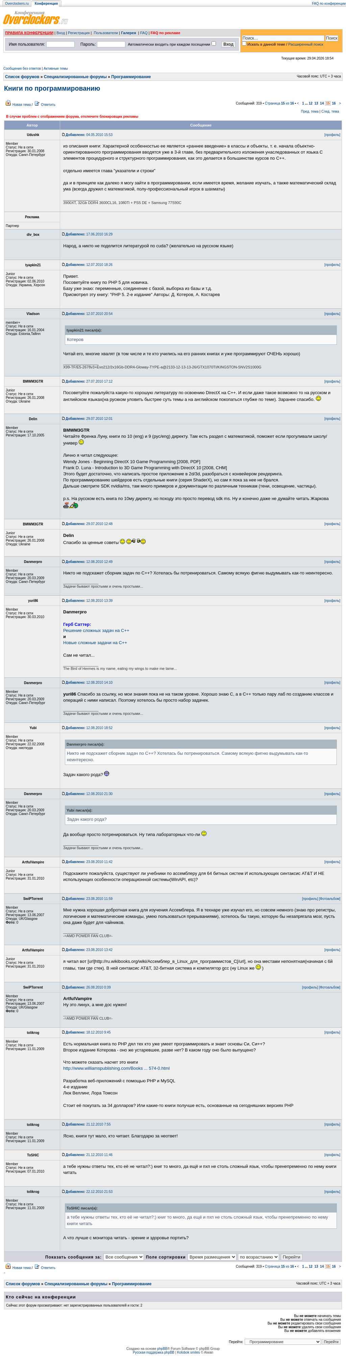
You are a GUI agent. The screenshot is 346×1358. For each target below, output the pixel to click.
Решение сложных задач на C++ (96, 630)
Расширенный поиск (305, 44)
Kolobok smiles (188, 1352)
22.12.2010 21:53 (89, 1192)
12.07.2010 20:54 (89, 314)
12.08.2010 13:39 (89, 601)
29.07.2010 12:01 (89, 419)
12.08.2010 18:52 (89, 728)
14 (322, 103)
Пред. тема (310, 111)
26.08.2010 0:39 (88, 987)
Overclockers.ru (17, 3)
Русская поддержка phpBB (153, 1352)
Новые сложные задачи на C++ (95, 642)
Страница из (279, 103)
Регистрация (79, 33)
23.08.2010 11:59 (89, 899)
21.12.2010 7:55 (88, 1124)
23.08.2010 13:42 (89, 950)
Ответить (48, 105)
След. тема (330, 111)
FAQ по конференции (329, 3)
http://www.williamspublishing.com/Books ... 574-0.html (116, 1068)
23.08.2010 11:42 (89, 862)
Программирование (131, 76)
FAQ (144, 33)
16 (334, 103)
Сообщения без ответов (22, 68)
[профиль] (332, 135)
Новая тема (22, 105)
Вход (60, 33)
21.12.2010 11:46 (89, 1155)
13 (316, 103)
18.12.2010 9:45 (88, 1032)
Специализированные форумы (75, 76)
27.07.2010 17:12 (89, 381)
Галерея (128, 33)
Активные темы (56, 68)
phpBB (162, 1349)
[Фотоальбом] (329, 899)
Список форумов (22, 76)
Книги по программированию (52, 88)
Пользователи (106, 33)
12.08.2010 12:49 (89, 562)
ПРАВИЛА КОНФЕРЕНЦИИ (29, 33)
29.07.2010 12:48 (89, 524)
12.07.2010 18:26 (89, 265)
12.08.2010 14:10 (89, 682)
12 (311, 103)
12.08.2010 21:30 (89, 794)
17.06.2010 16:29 (89, 234)
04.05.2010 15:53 (89, 135)
